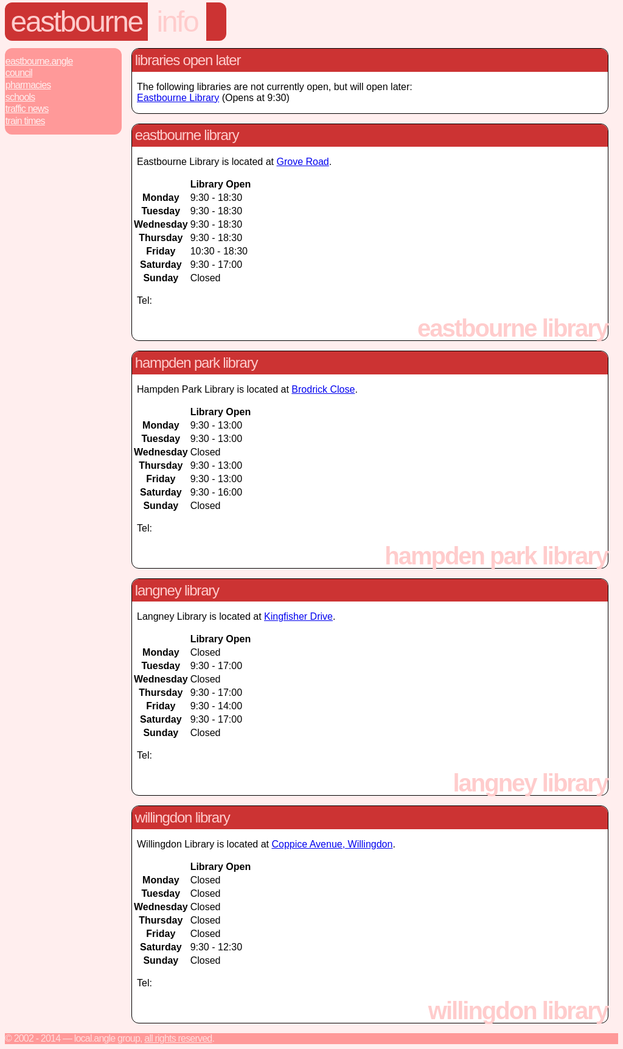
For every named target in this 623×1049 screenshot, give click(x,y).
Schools (20, 97)
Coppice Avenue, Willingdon (331, 844)
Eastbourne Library (178, 98)
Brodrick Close (323, 389)
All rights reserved (178, 1038)
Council (18, 73)
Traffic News (27, 108)
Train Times (25, 121)
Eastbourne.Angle (39, 61)
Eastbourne (76, 21)
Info (177, 21)
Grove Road (302, 161)
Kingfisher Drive (298, 616)
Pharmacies (28, 85)
